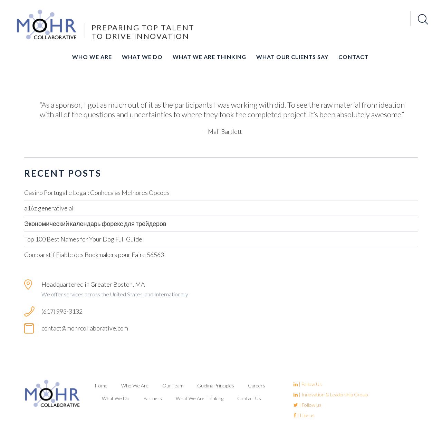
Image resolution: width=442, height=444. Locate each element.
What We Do (142, 56)
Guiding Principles (215, 385)
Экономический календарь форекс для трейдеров (95, 223)
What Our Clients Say (292, 56)
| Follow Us (308, 384)
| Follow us (307, 405)
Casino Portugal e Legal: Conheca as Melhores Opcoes (97, 192)
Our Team (172, 385)
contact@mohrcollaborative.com (84, 328)
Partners (152, 398)
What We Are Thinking (209, 56)
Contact (353, 56)
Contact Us (249, 398)
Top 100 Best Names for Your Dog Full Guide (83, 239)
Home (101, 385)
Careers (256, 385)
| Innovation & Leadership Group (331, 394)
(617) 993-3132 (62, 311)
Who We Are (92, 56)
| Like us (304, 415)
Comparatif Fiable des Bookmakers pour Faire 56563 (94, 254)
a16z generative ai (49, 208)
